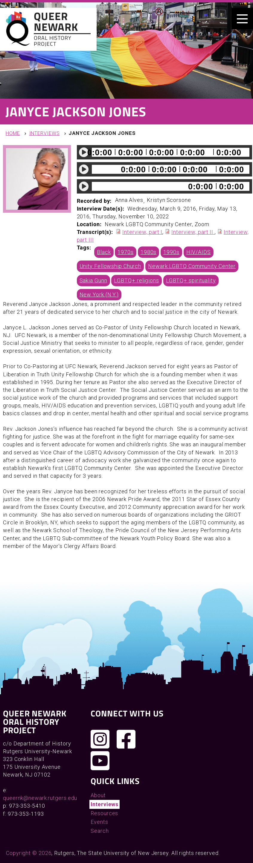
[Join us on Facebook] (126, 739)
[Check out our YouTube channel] (100, 760)
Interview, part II (193, 232)
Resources (104, 813)
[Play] (84, 152)
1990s (171, 252)
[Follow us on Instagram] (100, 739)
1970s (126, 252)
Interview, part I (142, 232)
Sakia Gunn (93, 280)
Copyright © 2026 (28, 853)
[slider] (170, 152)
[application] (164, 152)
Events (99, 822)
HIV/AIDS (198, 252)
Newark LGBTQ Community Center (192, 266)
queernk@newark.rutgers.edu (40, 798)
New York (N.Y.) (99, 294)
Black (104, 252)
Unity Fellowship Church (110, 266)
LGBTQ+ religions (136, 280)
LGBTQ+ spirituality (191, 280)
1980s (149, 252)
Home (13, 133)
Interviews (44, 133)
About (98, 795)
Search (100, 831)
